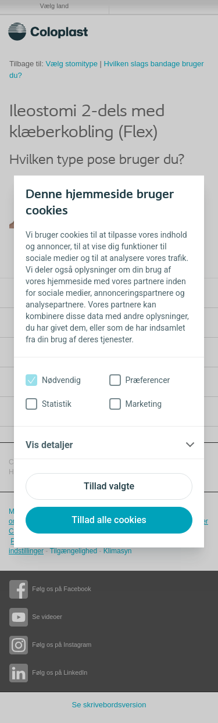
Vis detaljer (49, 444)
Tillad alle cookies (109, 519)
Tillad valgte (109, 486)
